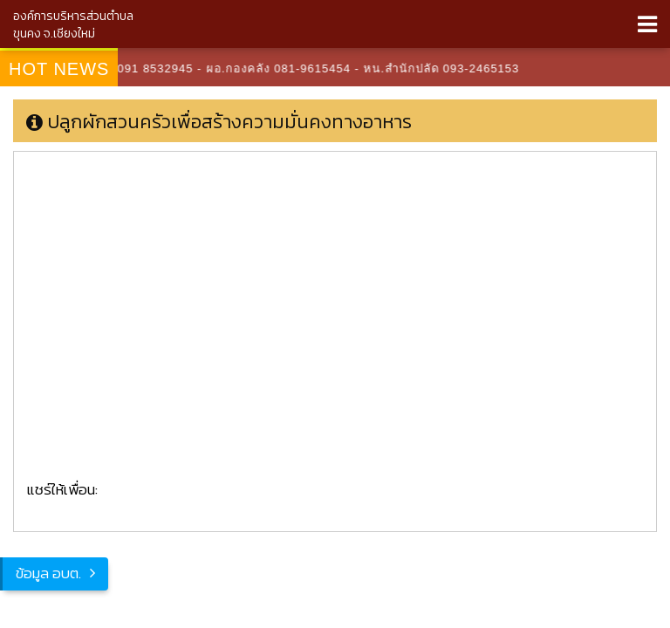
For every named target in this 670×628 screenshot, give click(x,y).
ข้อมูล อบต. (48, 573)
